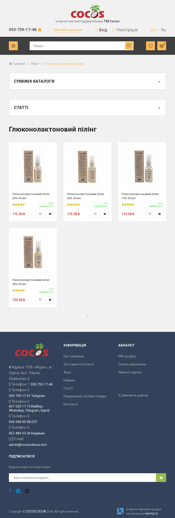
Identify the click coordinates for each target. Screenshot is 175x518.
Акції (67, 372)
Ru (163, 29)
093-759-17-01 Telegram (27, 396)
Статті (68, 388)
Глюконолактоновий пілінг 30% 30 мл (85, 195)
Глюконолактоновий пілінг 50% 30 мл (31, 281)
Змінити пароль (130, 372)
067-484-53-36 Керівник (27, 433)
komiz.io (152, 513)
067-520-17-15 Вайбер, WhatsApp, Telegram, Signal (29, 408)
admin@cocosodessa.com (28, 445)
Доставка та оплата (79, 364)
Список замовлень (132, 364)
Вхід (101, 29)
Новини (69, 380)
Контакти (71, 404)
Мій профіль (127, 356)
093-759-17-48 (22, 29)
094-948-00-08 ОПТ (23, 422)
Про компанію (74, 356)
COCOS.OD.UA (36, 511)
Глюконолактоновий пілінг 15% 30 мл (140, 195)
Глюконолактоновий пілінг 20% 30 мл (31, 195)
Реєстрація (125, 29)
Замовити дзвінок (68, 30)
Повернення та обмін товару (85, 396)
